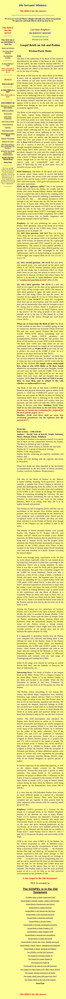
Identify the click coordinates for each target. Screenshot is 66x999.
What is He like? (8, 84)
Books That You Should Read (8, 158)
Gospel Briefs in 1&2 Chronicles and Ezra (40, 914)
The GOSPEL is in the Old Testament (40, 890)
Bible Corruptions (8, 110)
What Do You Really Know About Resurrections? (8, 152)
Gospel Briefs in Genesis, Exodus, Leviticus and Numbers (40, 901)
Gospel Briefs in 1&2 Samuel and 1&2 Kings (40, 911)
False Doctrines (8, 124)
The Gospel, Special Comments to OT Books (40, 973)
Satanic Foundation (7, 138)
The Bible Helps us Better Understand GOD (40, 897)
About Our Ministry (8, 48)
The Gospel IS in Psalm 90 (40, 963)
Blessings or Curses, (8, 106)
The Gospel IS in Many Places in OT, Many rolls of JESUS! (40, 969)
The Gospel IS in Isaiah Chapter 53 (40, 959)
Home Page (8, 162)
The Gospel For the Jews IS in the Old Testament (40, 966)
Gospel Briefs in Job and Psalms (40, 921)
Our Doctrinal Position (7, 57)
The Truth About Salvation (7, 52)
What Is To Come (8, 141)
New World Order (8, 131)
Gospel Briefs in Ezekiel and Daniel (40, 938)
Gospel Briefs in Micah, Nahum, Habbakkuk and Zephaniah (40, 945)
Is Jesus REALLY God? (8, 64)
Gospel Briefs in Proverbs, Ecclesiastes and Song (40, 925)
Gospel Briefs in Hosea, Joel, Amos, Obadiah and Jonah (40, 942)
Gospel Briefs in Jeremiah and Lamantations (40, 935)
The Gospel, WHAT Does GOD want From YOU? (40, 976)
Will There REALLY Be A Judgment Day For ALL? (8, 146)
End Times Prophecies (8, 117)
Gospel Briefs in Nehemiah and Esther (40, 918)
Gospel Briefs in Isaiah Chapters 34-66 (40, 932)
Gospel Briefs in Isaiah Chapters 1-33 (40, 928)
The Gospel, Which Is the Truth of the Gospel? (40, 980)
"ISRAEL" (8, 127)
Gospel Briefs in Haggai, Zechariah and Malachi (40, 949)
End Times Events (8, 121)
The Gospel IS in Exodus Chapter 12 (40, 956)
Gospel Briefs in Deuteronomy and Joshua (40, 904)
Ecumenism (8, 114)
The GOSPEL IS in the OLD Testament (40, 952)
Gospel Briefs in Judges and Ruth (40, 908)
